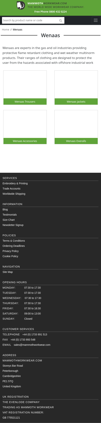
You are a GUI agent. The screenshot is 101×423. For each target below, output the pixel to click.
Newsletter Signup (13, 225)
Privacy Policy (11, 251)
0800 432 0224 (58, 11)
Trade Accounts (11, 188)
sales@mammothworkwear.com (32, 344)
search (60, 20)
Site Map (8, 271)
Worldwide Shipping (14, 193)
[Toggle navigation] (96, 20)
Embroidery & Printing (15, 183)
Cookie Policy (10, 256)
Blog (5, 209)
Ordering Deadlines (14, 245)
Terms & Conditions (14, 240)
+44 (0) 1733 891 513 (34, 334)
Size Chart (9, 219)
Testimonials (10, 214)
